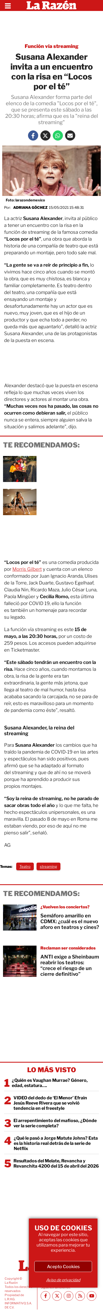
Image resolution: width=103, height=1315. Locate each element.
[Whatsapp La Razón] (58, 135)
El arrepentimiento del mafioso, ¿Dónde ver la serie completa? (55, 1123)
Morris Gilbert (27, 569)
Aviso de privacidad (63, 1279)
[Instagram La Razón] (68, 1296)
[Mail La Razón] (70, 135)
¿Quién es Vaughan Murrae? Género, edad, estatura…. (50, 1083)
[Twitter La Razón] (45, 135)
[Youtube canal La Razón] (91, 1296)
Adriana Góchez (30, 207)
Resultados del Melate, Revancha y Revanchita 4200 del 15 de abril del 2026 (56, 1163)
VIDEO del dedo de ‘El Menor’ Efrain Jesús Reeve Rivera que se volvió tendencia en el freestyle (50, 1103)
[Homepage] (51, 5)
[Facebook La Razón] (33, 135)
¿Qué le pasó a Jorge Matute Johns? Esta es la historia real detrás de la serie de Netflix (56, 1143)
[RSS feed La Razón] (80, 1296)
